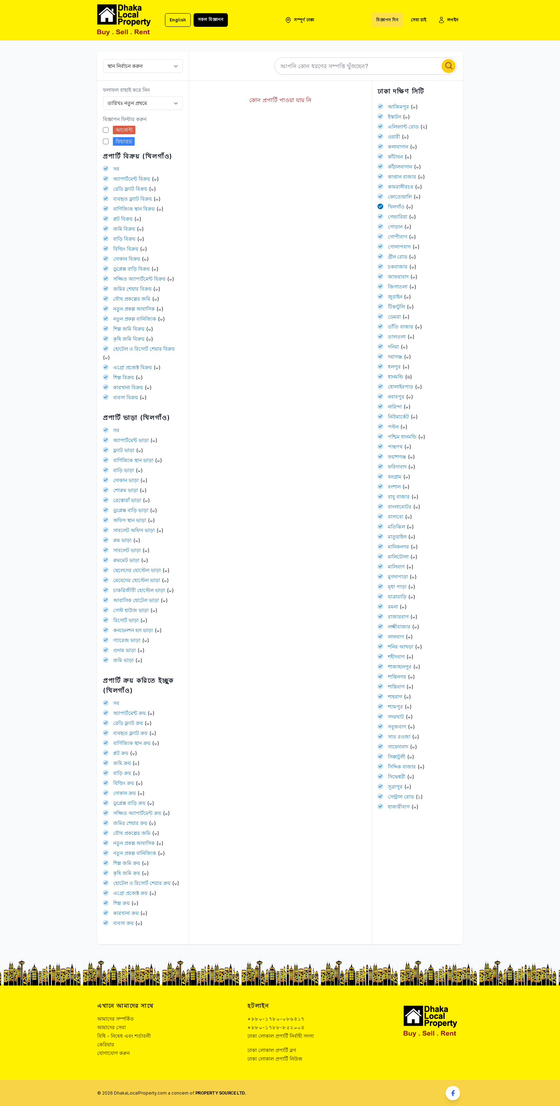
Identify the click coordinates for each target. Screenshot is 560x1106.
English (178, 19)
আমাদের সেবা (111, 1027)
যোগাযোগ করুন (113, 1053)
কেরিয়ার (105, 1044)
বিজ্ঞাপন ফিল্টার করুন (124, 119)
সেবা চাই (418, 19)
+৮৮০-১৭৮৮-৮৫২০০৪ (276, 1027)
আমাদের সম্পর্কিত (115, 1019)
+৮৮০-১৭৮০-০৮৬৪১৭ (276, 1019)
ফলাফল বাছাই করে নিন (126, 90)
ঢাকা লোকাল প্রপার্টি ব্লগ (272, 1050)
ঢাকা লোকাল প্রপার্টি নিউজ (275, 1059)
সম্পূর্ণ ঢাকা (299, 20)
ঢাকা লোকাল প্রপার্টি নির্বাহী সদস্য (281, 1036)
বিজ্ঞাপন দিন (387, 19)
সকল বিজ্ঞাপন (211, 19)
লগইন (448, 20)
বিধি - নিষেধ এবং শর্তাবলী (124, 1036)
